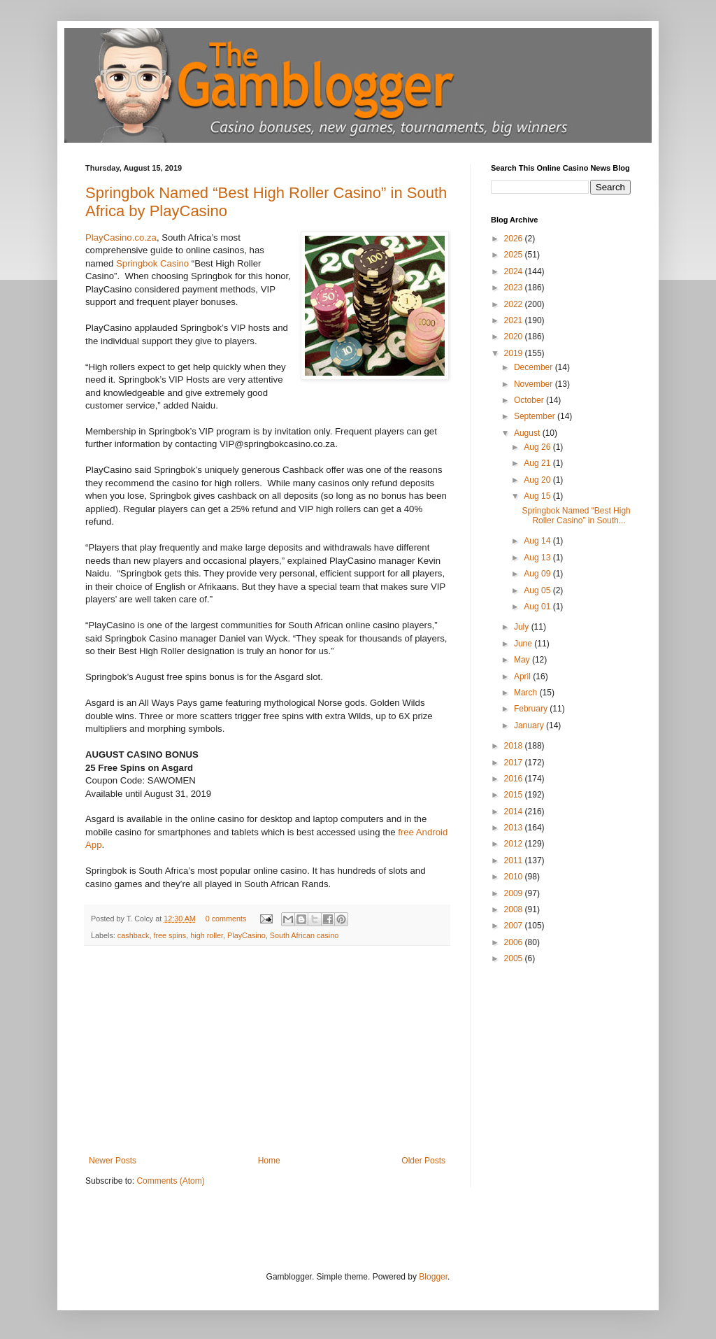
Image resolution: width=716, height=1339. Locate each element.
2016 (514, 779)
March (527, 692)
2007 (514, 925)
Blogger (433, 1277)
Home (269, 1161)
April (523, 676)
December (534, 367)
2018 (514, 746)
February (532, 709)
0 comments (226, 918)
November (534, 384)
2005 (514, 958)
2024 (514, 271)
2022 (514, 304)
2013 (514, 828)
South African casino (304, 935)
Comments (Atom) (170, 1181)
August (528, 433)
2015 (514, 795)
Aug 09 (538, 574)
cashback (133, 935)
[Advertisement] (267, 1050)
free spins (169, 935)
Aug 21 (538, 463)
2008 (514, 909)
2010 (514, 876)
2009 (514, 893)
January (530, 725)
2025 (514, 255)
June (524, 644)
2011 (514, 860)
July (522, 627)
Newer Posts (112, 1161)
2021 (514, 320)
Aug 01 (538, 606)
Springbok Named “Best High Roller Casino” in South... (576, 515)
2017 (514, 762)
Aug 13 (538, 557)
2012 (514, 844)
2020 (514, 336)
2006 (514, 942)
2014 (514, 811)
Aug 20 (538, 480)
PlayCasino (246, 935)
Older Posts (423, 1161)
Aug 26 (538, 447)
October (530, 400)
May (523, 660)
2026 (514, 238)
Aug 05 (538, 590)
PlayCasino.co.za (121, 237)
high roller (206, 935)
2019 (514, 353)
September (535, 416)
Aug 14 (538, 541)
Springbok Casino (152, 263)
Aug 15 (538, 496)
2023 (514, 287)
